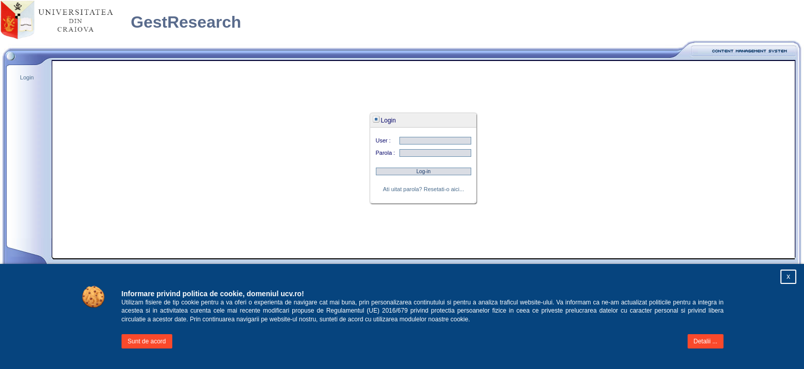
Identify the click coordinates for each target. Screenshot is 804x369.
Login (26, 77)
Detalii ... (706, 341)
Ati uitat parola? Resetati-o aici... (423, 189)
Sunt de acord (147, 341)
